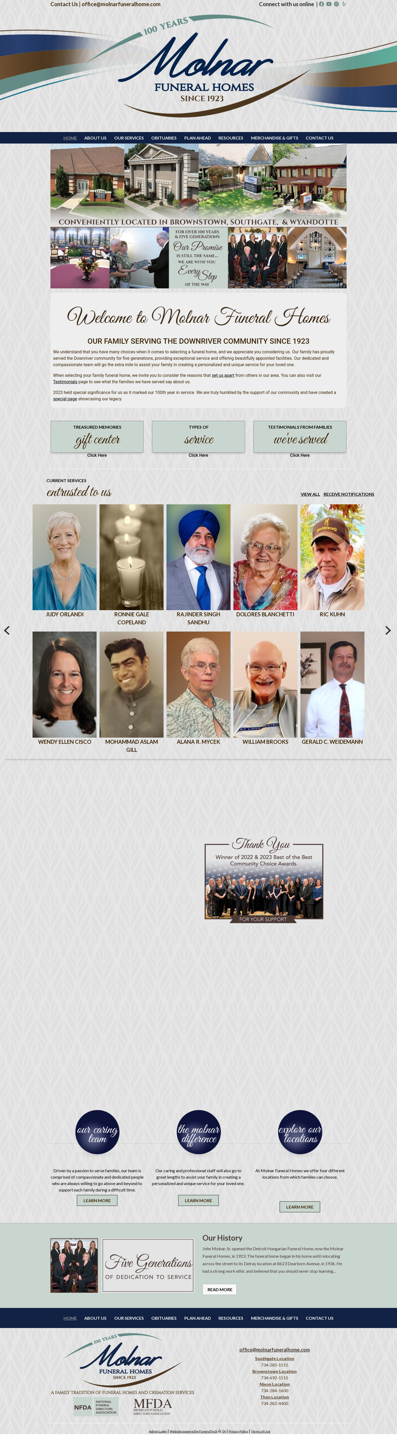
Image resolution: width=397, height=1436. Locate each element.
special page (65, 398)
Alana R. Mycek (198, 743)
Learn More (97, 1202)
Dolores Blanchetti (265, 615)
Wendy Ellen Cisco (64, 743)
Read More (219, 1291)
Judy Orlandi (65, 615)
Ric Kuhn (332, 615)
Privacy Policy (238, 1433)
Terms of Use (260, 1433)
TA (224, 1433)
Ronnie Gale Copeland (131, 619)
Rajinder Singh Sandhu (198, 619)
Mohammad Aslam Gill (131, 747)
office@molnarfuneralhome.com (121, 4)
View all (310, 494)
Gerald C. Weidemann (332, 743)
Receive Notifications (349, 494)
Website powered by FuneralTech (193, 1433)
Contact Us (64, 4)
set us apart (223, 375)
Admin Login (158, 1433)
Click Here (97, 455)
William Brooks (265, 743)
